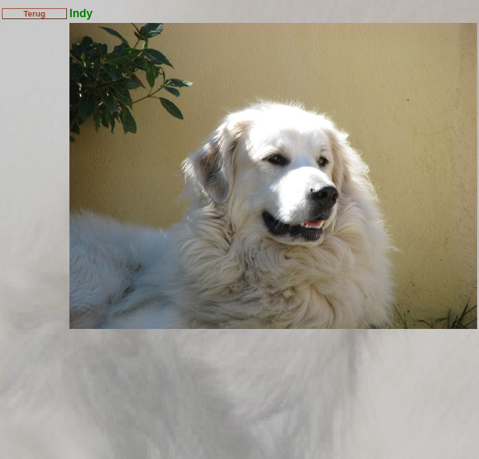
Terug (35, 13)
